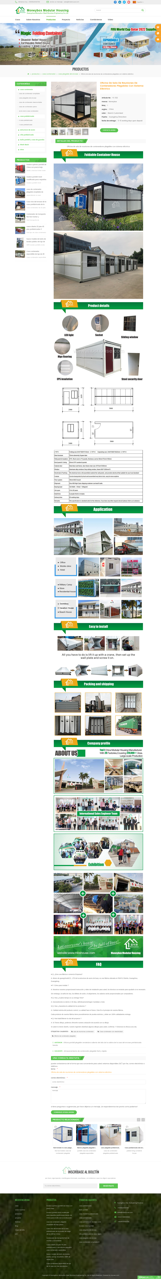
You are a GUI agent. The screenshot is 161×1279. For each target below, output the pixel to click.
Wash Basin (24, 145)
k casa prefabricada (24, 120)
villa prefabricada (27, 135)
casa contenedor (49, 74)
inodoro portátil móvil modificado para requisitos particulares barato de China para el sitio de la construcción (36, 178)
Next (143, 1119)
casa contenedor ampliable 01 (89, 1242)
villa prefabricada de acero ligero (90, 1234)
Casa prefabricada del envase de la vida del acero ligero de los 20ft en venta (135, 1148)
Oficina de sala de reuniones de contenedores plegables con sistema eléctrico (81, 1072)
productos (51, 19)
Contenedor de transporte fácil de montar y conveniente (36, 215)
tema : (54, 1069)
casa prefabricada (27, 116)
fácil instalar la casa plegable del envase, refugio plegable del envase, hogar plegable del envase (63, 1148)
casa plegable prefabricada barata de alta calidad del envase (111, 1148)
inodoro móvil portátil (86, 1226)
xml (16, 1234)
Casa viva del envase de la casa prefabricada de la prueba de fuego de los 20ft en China (36, 203)
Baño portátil (83, 1210)
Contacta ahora (109, 130)
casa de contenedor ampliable (28, 94)
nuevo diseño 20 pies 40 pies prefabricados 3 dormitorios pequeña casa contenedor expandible (36, 228)
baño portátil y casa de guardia (32, 140)
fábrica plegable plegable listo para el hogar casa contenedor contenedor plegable (87, 1148)
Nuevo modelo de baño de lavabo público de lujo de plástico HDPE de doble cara (36, 240)
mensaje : (55, 1087)
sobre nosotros (33, 19)
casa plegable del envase (68, 74)
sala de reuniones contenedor (82, 1032)
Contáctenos (96, 19)
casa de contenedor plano (27, 107)
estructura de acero (27, 130)
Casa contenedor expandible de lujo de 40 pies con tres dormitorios (35, 253)
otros (22, 150)
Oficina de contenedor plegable (63, 1036)
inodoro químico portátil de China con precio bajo (36, 166)
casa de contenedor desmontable (29, 102)
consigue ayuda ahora (64, 1112)
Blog (16, 1226)
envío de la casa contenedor (27, 111)
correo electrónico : (59, 1078)
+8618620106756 (34, 2)
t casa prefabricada (24, 125)
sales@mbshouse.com (71, 2)
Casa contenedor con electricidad (110, 1032)
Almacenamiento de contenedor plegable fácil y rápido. (85, 1051)
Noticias (80, 19)
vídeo (110, 19)
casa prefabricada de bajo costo (90, 1222)
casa (17, 19)
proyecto (66, 19)
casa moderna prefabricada (88, 1214)
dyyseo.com (115, 1275)
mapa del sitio (20, 1230)
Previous (138, 1119)
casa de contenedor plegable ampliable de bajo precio (34, 190)
